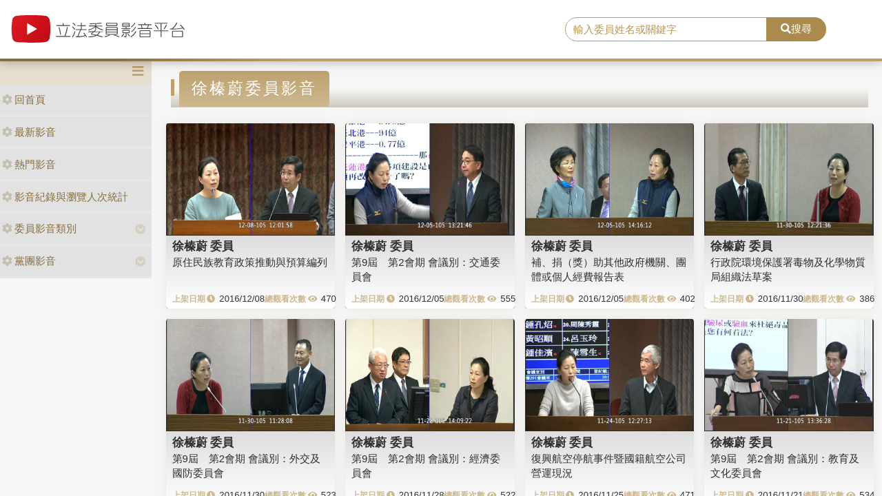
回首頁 (23, 99)
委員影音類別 (39, 228)
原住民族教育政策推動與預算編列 (249, 262)
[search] (666, 29)
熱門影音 (29, 164)
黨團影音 (29, 261)
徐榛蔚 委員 (203, 246)
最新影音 (29, 132)
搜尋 (796, 28)
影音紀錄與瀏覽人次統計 (65, 197)
